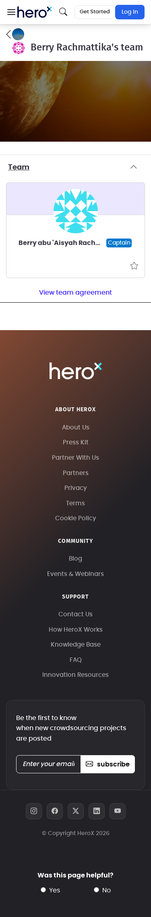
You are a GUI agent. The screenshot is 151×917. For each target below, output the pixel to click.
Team (75, 167)
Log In (130, 12)
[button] (11, 12)
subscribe (108, 764)
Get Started (95, 12)
